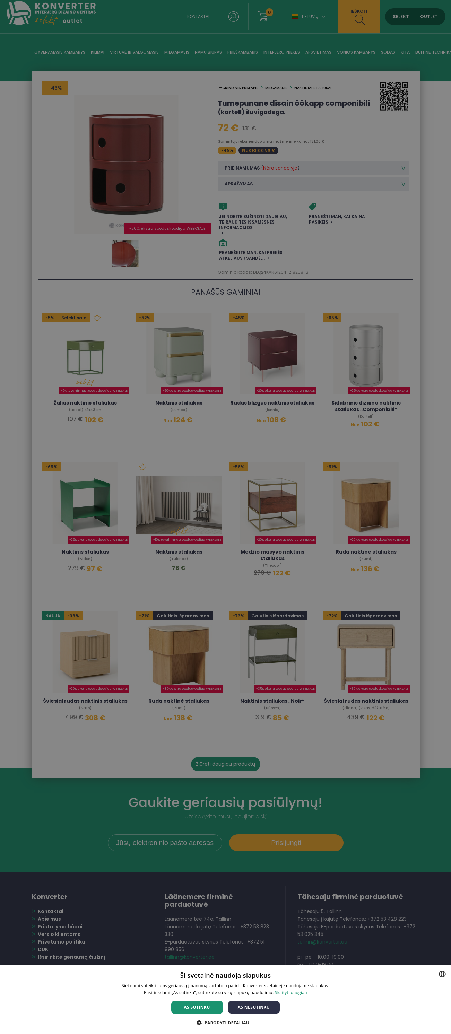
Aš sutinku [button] (197, 1007)
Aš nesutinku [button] (254, 1007)
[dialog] (225, 517)
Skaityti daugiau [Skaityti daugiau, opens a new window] (291, 993)
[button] (226, 1022)
